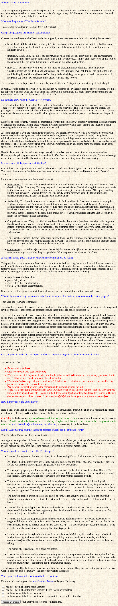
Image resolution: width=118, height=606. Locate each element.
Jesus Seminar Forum (43, 581)
